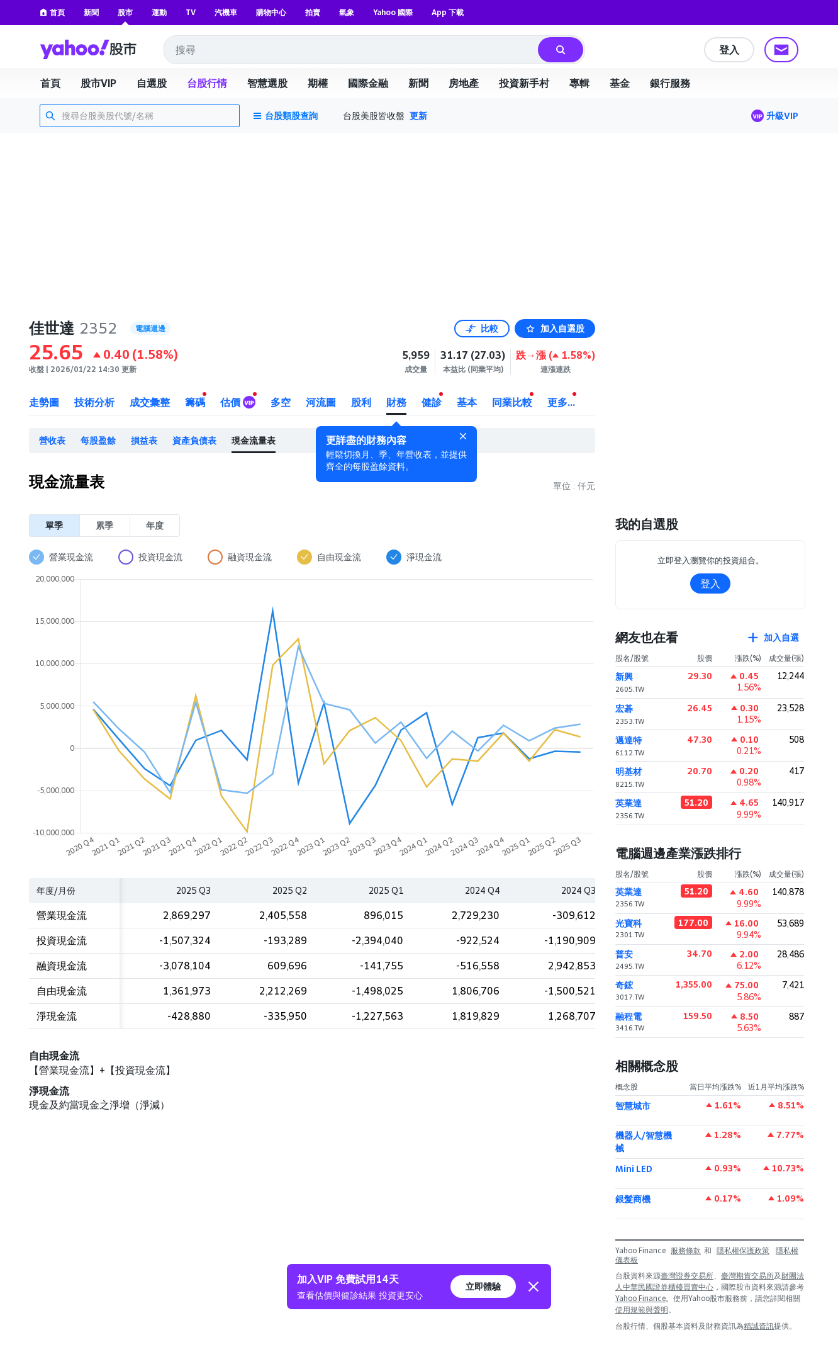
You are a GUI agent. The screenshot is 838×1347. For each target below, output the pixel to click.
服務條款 (686, 1250)
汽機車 (226, 12)
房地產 (464, 83)
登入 (729, 49)
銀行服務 (670, 83)
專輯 (579, 83)
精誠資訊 (759, 1326)
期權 (318, 83)
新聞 (91, 12)
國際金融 (368, 83)
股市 (125, 12)
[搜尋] (560, 49)
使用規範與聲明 (641, 1309)
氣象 (346, 12)
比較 (482, 328)
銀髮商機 (633, 1198)
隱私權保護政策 (743, 1250)
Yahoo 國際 (393, 12)
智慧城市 (633, 1105)
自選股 (152, 83)
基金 (620, 83)
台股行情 (207, 83)
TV (191, 12)
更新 (418, 115)
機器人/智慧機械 (643, 1141)
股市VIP (98, 83)
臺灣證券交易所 (687, 1275)
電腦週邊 (150, 328)
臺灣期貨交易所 (747, 1275)
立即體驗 (483, 1286)
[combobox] (351, 49)
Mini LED (633, 1168)
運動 (159, 12)
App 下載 (448, 12)
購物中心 (271, 12)
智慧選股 (267, 83)
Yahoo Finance (640, 1298)
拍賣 (312, 12)
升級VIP (782, 115)
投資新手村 (524, 83)
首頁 (52, 12)
